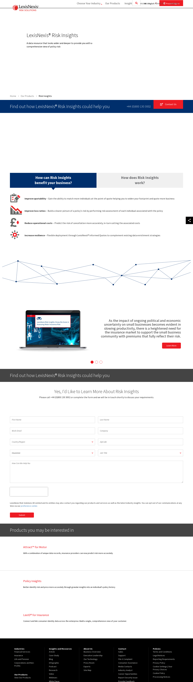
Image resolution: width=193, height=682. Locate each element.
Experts (87, 632)
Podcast (52, 632)
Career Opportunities (127, 640)
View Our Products (22, 643)
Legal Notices (159, 621)
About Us (158, 14)
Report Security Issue (127, 643)
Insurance (18, 621)
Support (122, 621)
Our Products (110, 14)
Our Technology (91, 625)
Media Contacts (125, 632)
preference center (29, 506)
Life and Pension (21, 625)
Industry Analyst (125, 636)
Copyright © (41, 672)
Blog (51, 625)
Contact (174, 14)
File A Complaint (125, 625)
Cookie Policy (159, 639)
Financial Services (22, 617)
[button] (52, 442)
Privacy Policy (159, 629)
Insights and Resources (135, 14)
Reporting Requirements (164, 625)
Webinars (53, 643)
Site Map (87, 636)
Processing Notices (161, 643)
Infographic (54, 629)
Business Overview (92, 617)
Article (52, 617)
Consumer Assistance (127, 629)
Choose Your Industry (85, 14)
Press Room (89, 629)
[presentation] (29, 491)
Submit (22, 515)
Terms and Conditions (162, 617)
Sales (120, 617)
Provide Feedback (126, 647)
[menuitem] (110, 14)
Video (51, 640)
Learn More (171, 345)
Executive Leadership (93, 621)
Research (53, 636)
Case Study (54, 621)
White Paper (54, 647)
